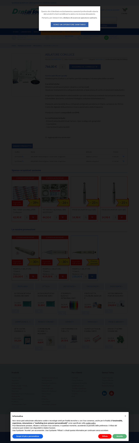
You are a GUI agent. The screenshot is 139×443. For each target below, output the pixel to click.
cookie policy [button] (90, 423)
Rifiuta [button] (105, 436)
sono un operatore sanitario (69, 24)
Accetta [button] (119, 436)
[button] (125, 416)
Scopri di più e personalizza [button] (27, 436)
